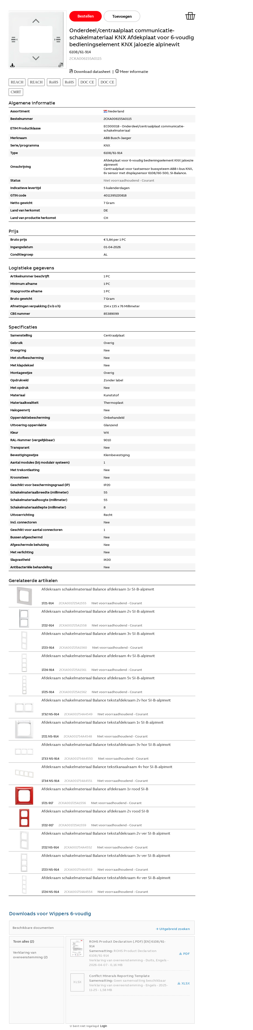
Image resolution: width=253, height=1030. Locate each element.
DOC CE (87, 82)
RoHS (53, 82)
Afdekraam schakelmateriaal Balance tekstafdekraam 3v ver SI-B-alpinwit (106, 855)
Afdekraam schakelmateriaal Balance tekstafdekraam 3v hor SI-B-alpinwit (106, 744)
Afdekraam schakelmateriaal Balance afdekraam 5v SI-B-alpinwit (98, 678)
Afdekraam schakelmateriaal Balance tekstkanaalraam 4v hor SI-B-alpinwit (107, 766)
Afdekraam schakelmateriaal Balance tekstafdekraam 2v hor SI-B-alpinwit (106, 700)
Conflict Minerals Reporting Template (119, 976)
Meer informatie (134, 71)
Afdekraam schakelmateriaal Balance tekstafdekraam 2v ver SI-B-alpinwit (106, 833)
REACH (17, 82)
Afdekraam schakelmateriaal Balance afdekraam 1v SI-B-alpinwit (98, 589)
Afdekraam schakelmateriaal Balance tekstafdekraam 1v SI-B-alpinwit (103, 722)
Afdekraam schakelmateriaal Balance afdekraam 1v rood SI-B (95, 789)
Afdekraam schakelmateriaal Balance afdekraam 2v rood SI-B (95, 811)
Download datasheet (92, 71)
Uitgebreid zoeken (173, 929)
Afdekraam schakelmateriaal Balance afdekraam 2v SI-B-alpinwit (98, 611)
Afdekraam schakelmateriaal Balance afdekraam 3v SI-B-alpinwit (98, 633)
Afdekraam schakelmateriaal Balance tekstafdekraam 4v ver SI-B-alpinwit (106, 877)
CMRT (16, 92)
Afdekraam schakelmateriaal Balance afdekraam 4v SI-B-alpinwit (98, 655)
